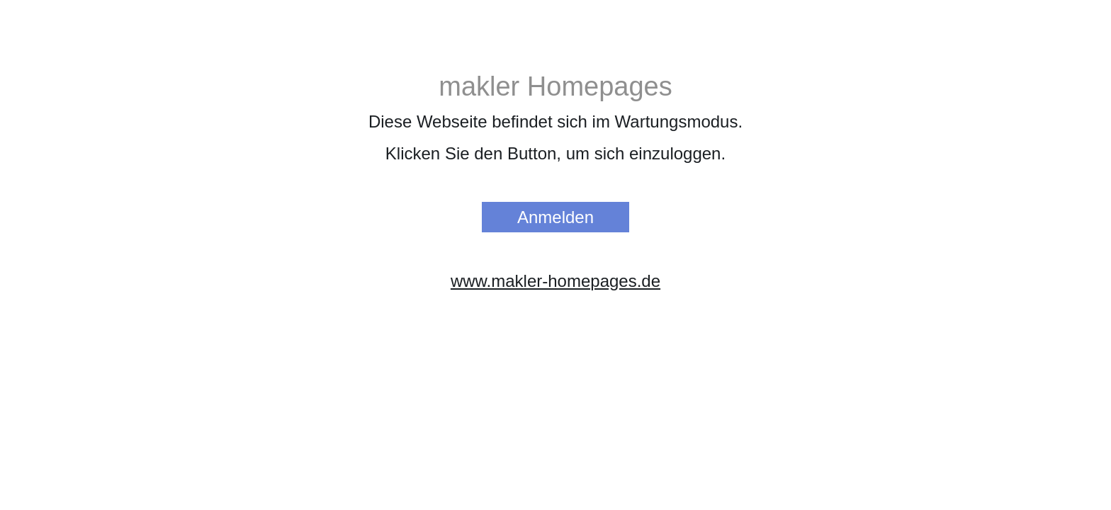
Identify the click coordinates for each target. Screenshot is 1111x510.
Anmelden (555, 217)
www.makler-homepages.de (555, 280)
